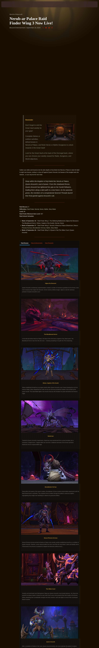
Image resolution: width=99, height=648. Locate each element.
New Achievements (36, 164)
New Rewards (49, 164)
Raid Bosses (24, 164)
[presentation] (6, 4)
